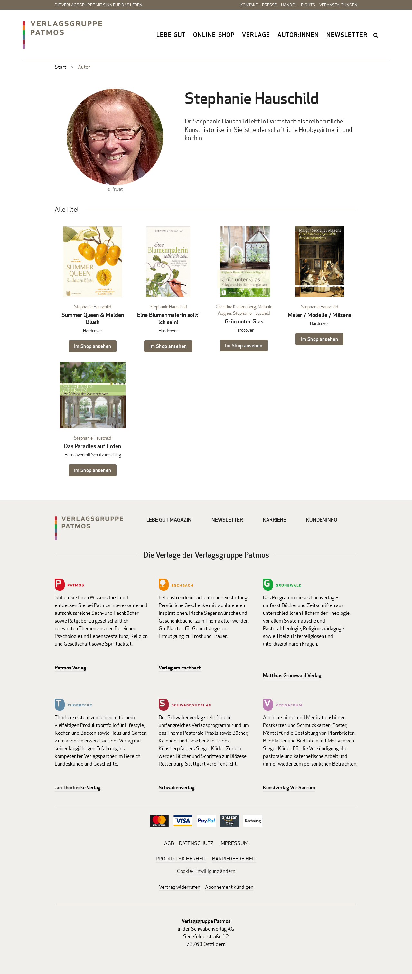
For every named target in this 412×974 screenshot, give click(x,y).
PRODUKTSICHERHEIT (181, 858)
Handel (289, 5)
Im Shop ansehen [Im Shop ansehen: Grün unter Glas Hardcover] (244, 345)
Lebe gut (171, 35)
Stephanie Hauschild (92, 307)
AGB (169, 843)
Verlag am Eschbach (180, 667)
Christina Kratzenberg (236, 307)
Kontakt (249, 5)
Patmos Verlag (70, 667)
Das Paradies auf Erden (92, 446)
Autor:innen (298, 35)
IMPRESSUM (234, 843)
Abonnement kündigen (229, 887)
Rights (308, 5)
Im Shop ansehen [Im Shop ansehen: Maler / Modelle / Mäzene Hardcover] (319, 339)
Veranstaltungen (338, 5)
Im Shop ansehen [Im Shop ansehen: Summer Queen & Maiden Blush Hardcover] (92, 346)
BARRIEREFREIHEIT (234, 858)
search (376, 35)
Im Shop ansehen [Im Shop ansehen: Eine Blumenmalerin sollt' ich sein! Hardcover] (168, 346)
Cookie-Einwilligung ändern (206, 871)
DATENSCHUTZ (196, 843)
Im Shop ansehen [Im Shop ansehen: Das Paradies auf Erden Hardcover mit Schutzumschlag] (92, 470)
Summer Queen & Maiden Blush (92, 318)
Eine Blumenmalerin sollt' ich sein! (168, 318)
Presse (269, 5)
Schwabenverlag (176, 787)
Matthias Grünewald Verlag (292, 675)
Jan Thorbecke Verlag (77, 787)
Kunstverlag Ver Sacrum (289, 787)
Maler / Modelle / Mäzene (319, 315)
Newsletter (347, 35)
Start (60, 67)
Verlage (256, 35)
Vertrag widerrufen (179, 887)
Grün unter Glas (244, 321)
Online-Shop (214, 35)
